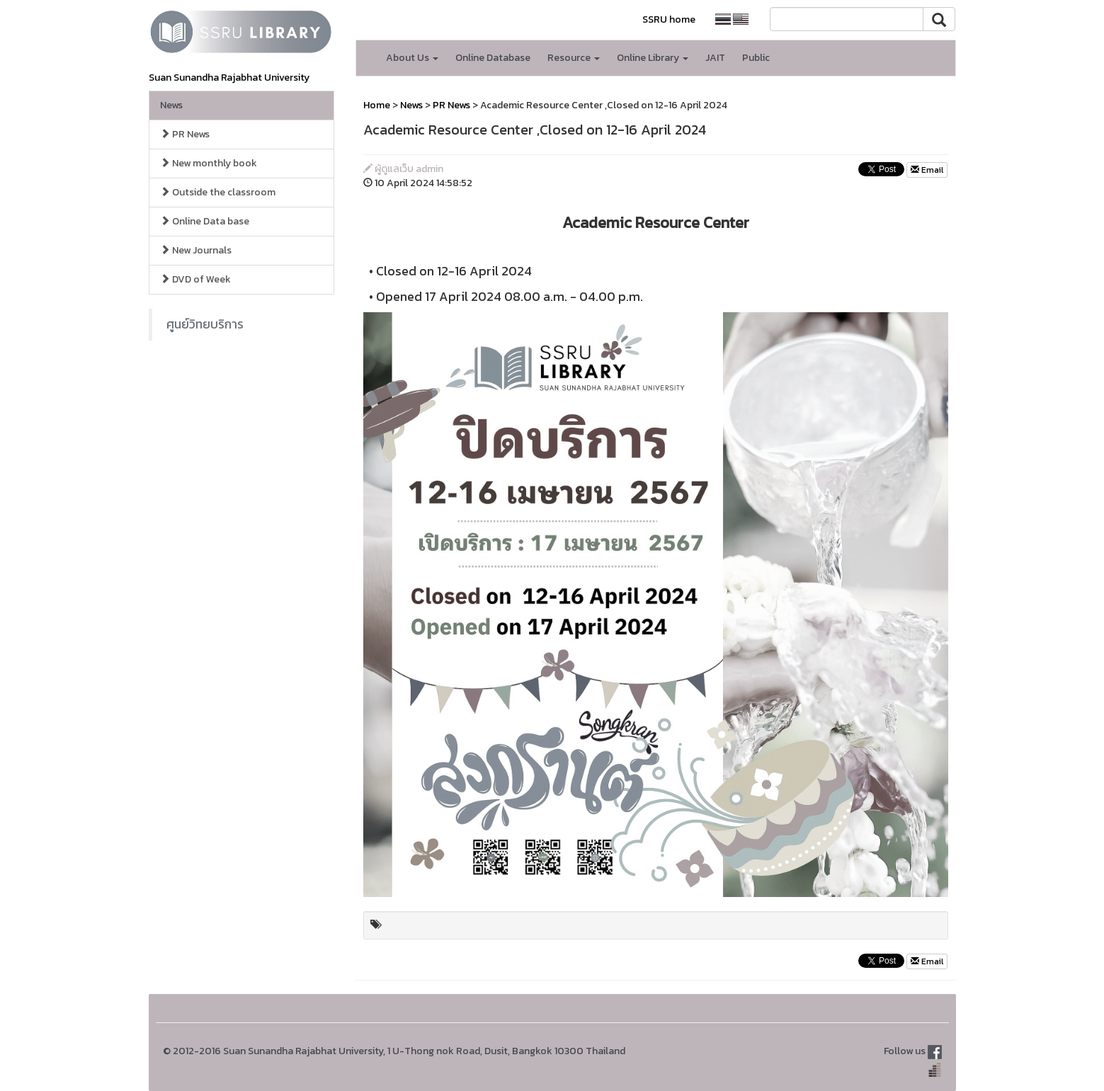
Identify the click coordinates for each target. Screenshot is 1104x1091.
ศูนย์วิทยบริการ (205, 324)
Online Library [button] (652, 57)
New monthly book (208, 163)
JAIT (715, 57)
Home (376, 105)
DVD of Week (195, 279)
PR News (185, 134)
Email (927, 170)
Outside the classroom (217, 192)
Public (756, 57)
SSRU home (668, 19)
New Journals (196, 250)
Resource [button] (573, 57)
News (171, 105)
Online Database (492, 57)
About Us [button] (412, 57)
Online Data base (204, 221)
